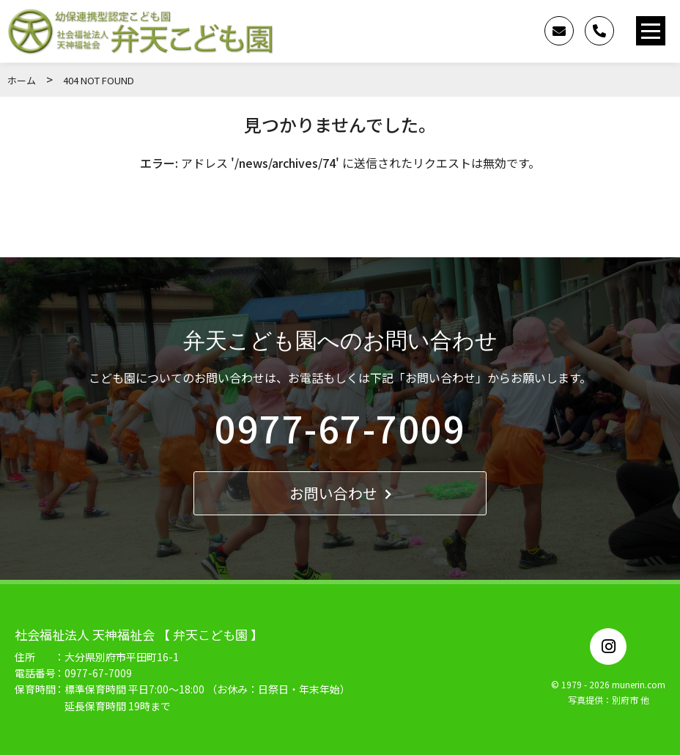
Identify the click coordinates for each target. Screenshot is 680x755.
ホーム (21, 80)
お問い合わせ (340, 493)
